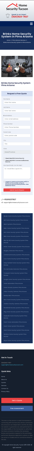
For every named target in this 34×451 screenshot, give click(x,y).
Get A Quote (17, 400)
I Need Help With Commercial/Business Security (17, 161)
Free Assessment (17, 408)
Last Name (6, 107)
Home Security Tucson (17, 445)
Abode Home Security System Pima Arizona (17, 216)
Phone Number (8, 124)
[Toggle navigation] (31, 24)
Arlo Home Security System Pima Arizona (16, 232)
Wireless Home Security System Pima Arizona (15, 335)
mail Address (7, 115)
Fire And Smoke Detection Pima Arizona (15, 269)
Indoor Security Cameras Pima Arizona (15, 291)
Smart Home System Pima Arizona (14, 326)
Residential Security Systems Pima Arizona (16, 308)
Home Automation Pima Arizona (13, 283)
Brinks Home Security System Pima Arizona (17, 246)
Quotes (3, 382)
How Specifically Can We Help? (12, 165)
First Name (6, 99)
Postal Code (7, 132)
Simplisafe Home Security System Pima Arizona (15, 317)
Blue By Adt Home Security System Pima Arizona (16, 241)
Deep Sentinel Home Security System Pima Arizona (16, 264)
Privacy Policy (5, 391)
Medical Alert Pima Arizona (12, 295)
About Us (4, 379)
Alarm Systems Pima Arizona (12, 224)
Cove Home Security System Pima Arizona (16, 259)
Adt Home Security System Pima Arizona (16, 220)
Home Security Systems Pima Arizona (15, 287)
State (5, 149)
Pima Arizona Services (19, 40)
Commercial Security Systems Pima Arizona (16, 255)
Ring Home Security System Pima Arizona (16, 312)
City (4, 140)
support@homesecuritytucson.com (16, 202)
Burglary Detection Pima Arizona (13, 250)
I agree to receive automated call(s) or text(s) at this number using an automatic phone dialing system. (17, 183)
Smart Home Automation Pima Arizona (15, 322)
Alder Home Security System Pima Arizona (16, 228)
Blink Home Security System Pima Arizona (16, 236)
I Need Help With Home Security (14, 158)
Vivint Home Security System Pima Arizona (16, 330)
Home (8, 40)
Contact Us (4, 388)
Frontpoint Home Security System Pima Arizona (15, 274)
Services (3, 385)
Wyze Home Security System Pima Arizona (16, 340)
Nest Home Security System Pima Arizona (16, 299)
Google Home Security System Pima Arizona (17, 279)
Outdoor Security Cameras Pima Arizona (16, 303)
